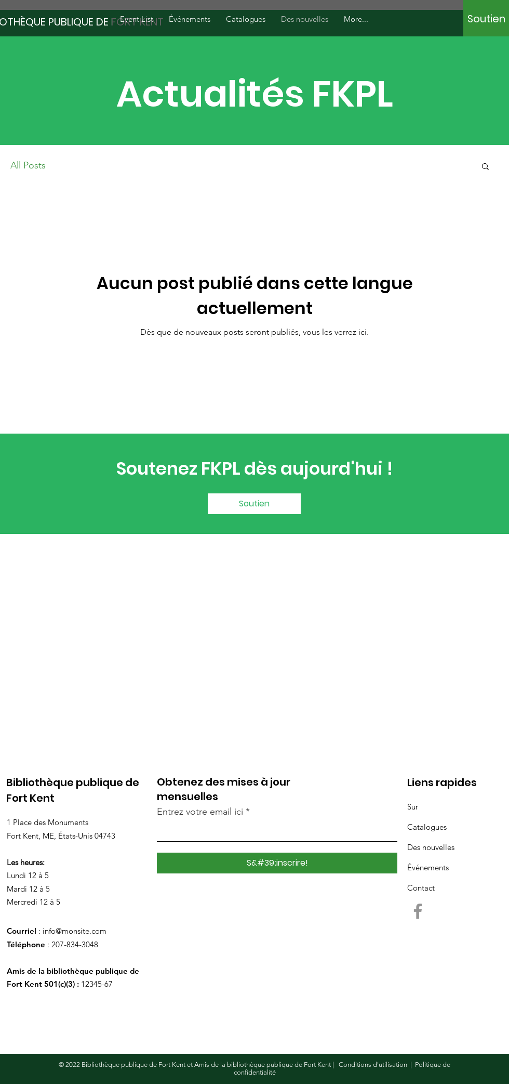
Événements (428, 867)
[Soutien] (486, 18)
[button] (485, 167)
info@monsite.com (74, 931)
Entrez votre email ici (200, 811)
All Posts (28, 165)
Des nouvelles (430, 847)
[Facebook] (418, 911)
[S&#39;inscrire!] (277, 863)
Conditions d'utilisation (373, 1064)
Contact (421, 888)
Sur (412, 807)
